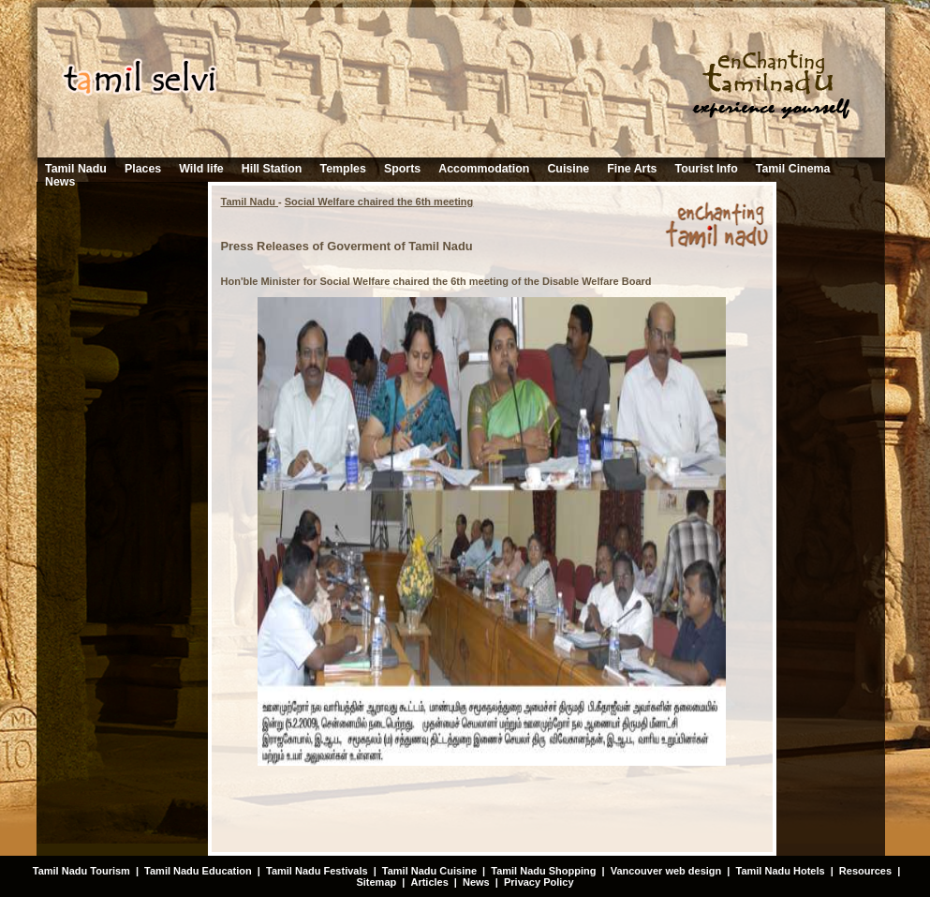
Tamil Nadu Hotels (781, 870)
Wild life (201, 168)
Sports (402, 168)
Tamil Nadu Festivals (317, 870)
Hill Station (272, 168)
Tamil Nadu (76, 168)
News (60, 181)
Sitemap (376, 882)
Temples (343, 168)
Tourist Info (706, 168)
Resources (865, 870)
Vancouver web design (666, 870)
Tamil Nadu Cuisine (428, 870)
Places (143, 168)
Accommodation (483, 168)
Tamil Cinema (793, 168)
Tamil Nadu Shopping (543, 870)
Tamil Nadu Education (198, 870)
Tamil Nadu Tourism (81, 870)
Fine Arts (632, 168)
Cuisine (568, 168)
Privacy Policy (539, 882)
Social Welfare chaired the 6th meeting (379, 201)
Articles (429, 882)
